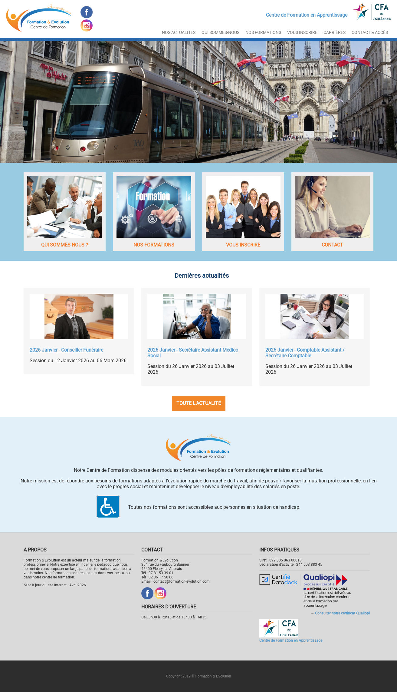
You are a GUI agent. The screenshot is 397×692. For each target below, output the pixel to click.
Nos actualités (178, 32)
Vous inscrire (302, 32)
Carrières (334, 32)
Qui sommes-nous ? (64, 245)
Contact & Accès (370, 32)
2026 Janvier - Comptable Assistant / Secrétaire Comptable (305, 353)
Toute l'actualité (198, 403)
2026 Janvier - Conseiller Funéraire (66, 350)
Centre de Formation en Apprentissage (306, 15)
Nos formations (153, 245)
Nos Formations (263, 32)
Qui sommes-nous (220, 32)
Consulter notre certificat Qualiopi (342, 613)
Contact (332, 245)
